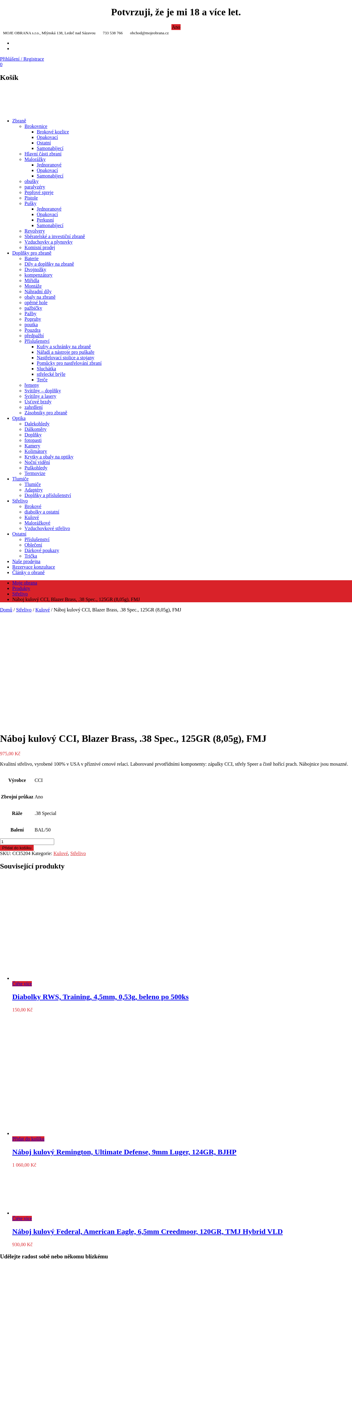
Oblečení (33, 544)
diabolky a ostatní (41, 511)
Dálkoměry (35, 429)
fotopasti (33, 440)
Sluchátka (46, 368)
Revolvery (34, 231)
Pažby (30, 313)
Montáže (33, 286)
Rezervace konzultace (33, 567)
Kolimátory (35, 451)
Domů (6, 609)
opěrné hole (35, 302)
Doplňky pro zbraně (31, 253)
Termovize (34, 473)
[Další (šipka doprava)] (8, 1415)
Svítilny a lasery (40, 396)
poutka (31, 324)
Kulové (31, 517)
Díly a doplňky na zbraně (49, 264)
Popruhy (32, 319)
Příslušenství (37, 341)
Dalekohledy (37, 423)
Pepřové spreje (39, 192)
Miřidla (31, 280)
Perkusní (45, 219)
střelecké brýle (51, 374)
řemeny (31, 385)
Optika (19, 418)
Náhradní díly (37, 291)
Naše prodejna (26, 561)
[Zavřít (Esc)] (20, 1409)
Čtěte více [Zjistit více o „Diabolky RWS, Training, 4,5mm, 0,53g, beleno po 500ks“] (22, 875)
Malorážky (35, 159)
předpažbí (34, 335)
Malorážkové (37, 522)
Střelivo (20, 500)
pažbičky (33, 308)
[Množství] (27, 733)
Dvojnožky (35, 269)
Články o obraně (28, 572)
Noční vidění (37, 462)
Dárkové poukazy (41, 550)
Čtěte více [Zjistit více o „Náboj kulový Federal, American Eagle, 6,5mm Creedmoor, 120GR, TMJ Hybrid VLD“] (22, 1110)
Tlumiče (20, 478)
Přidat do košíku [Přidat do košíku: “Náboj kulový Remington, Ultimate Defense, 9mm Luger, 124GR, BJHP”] (28, 1030)
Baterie (31, 258)
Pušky (30, 203)
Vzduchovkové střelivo (47, 528)
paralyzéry (34, 186)
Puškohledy (35, 467)
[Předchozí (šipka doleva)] (2, 1415)
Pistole (31, 197)
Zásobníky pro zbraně (45, 412)
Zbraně (19, 120)
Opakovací (47, 137)
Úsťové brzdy (37, 401)
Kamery (32, 445)
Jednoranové (49, 164)
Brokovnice (35, 126)
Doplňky (33, 434)
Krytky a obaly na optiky (48, 456)
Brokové (32, 506)
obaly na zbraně (39, 297)
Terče (42, 379)
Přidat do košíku (17, 739)
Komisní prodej (39, 247)
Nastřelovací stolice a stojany (65, 357)
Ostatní (44, 142)
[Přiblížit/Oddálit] (2, 1409)
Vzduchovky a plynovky (48, 242)
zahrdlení (33, 407)
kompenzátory (38, 275)
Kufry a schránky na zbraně (64, 346)
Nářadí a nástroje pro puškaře (65, 352)
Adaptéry (33, 489)
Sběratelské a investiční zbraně (54, 236)
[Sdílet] (14, 1409)
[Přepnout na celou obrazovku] (8, 1409)
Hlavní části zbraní (43, 153)
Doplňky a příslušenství (47, 495)
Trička (30, 556)
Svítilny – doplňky (42, 390)
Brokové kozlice (53, 131)
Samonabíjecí (50, 148)
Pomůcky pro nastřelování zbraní (69, 363)
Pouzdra (32, 330)
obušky (31, 181)
